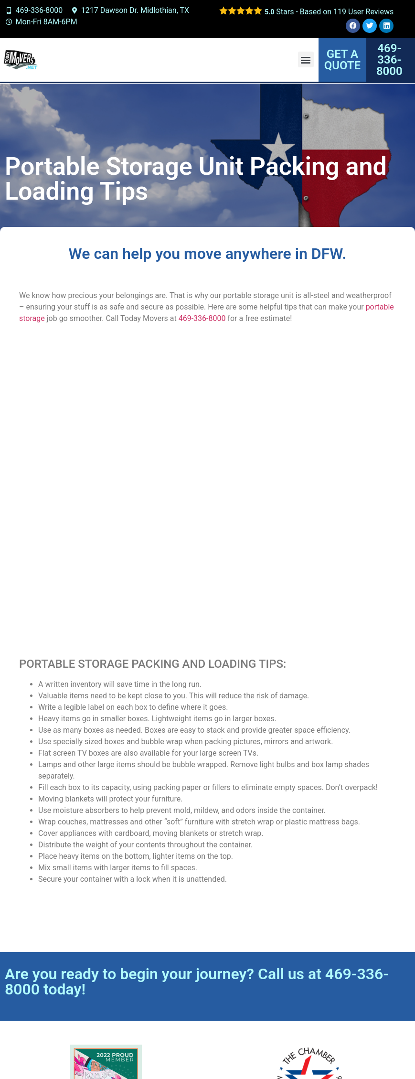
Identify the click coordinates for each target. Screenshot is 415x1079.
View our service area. (328, 1011)
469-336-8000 (202, 318)
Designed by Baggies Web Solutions (273, 1050)
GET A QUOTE (342, 59)
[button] (306, 59)
